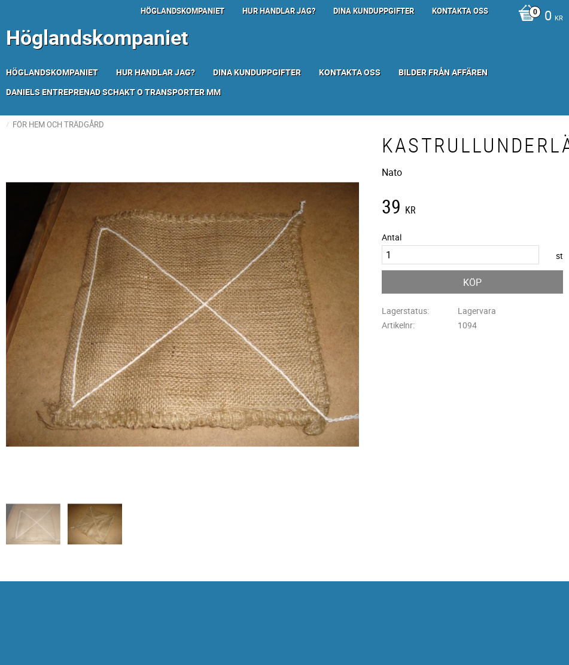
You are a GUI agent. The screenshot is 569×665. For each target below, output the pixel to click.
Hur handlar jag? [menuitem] (278, 10)
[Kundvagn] (537, 16)
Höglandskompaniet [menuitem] (182, 10)
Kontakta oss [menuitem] (460, 10)
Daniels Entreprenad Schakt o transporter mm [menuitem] (113, 91)
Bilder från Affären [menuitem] (443, 72)
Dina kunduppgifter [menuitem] (373, 10)
